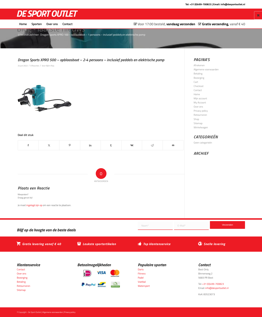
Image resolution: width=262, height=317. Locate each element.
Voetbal (142, 282)
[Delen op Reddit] (152, 145)
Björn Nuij (50, 65)
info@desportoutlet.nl (233, 4)
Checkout (198, 86)
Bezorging (199, 78)
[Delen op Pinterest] (69, 145)
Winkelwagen (201, 127)
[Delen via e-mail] (173, 145)
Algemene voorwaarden (206, 69)
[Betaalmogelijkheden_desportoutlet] (100, 278)
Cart (196, 82)
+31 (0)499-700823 (200, 4)
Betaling (198, 73)
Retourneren (200, 115)
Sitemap (198, 123)
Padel (141, 277)
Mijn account (200, 98)
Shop (196, 119)
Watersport (144, 286)
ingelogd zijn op (34, 205)
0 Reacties (34, 65)
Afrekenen (199, 65)
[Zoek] (77, 23)
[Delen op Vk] (132, 145)
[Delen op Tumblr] (111, 145)
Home (197, 94)
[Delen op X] (49, 145)
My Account (200, 102)
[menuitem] (23, 23)
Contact (198, 90)
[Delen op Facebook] (28, 145)
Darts (141, 269)
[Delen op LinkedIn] (90, 145)
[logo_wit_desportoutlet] (47, 14)
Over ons (198, 106)
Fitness (142, 273)
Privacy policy (201, 111)
